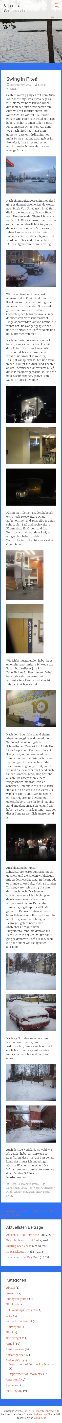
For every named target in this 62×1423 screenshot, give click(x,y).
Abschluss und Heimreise (22, 1234)
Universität (13, 1360)
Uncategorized (15, 1354)
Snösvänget (24, 1183)
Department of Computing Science (31, 1364)
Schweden (29, 1191)
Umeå (35, 1183)
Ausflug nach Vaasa (18, 1246)
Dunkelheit (12, 1187)
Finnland (12, 1304)
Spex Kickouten (16, 1251)
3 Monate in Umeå (47, 1211)
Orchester (49, 1187)
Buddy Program (16, 1298)
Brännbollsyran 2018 (19, 1240)
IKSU (9, 1315)
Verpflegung (14, 1390)
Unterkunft (13, 1379)
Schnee (18, 1191)
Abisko (10, 1287)
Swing (9, 1195)
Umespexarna (15, 1349)
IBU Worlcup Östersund (21, 1310)
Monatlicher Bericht (19, 1321)
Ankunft (11, 1293)
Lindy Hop (26, 1187)
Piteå (13, 1183)
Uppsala (11, 1385)
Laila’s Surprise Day (19, 1257)
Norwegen (13, 1326)
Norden (38, 1187)
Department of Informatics (26, 1374)
